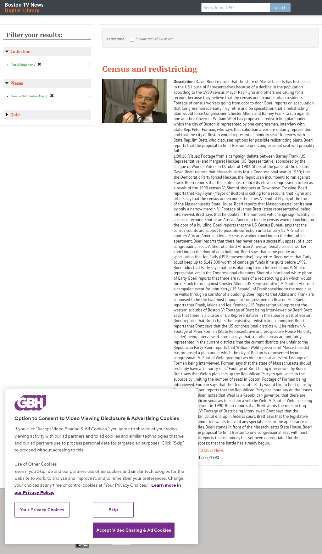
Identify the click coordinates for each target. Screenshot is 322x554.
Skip (113, 509)
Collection (20, 51)
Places (16, 83)
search (280, 7)
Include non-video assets (154, 38)
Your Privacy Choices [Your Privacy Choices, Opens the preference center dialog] (42, 509)
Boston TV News (24, 7)
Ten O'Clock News (208, 450)
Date (15, 115)
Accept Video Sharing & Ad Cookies (133, 530)
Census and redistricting (149, 68)
